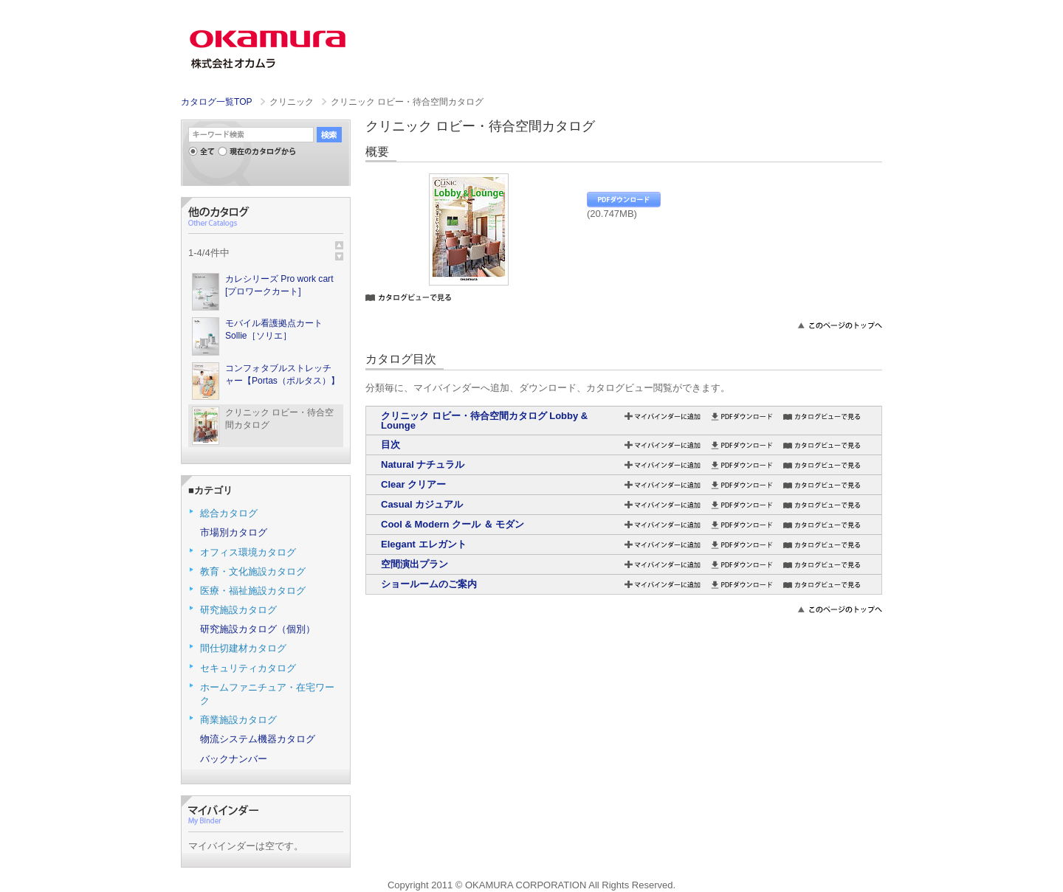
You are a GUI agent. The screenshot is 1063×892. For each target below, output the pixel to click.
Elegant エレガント (424, 544)
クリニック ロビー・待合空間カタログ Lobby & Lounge (484, 420)
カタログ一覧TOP (216, 102)
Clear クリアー (413, 484)
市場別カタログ (233, 532)
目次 (390, 444)
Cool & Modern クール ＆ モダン (452, 524)
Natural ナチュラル (422, 464)
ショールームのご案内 (429, 584)
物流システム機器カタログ (257, 738)
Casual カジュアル (422, 504)
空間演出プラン (414, 564)
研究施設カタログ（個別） (257, 629)
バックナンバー (233, 758)
